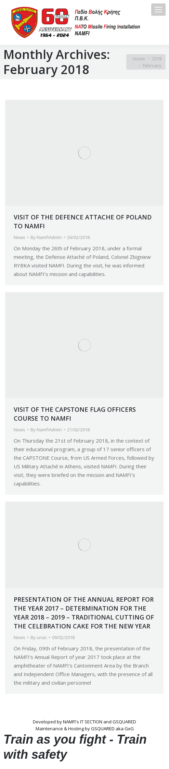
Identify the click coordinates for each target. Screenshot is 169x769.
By (46, 237)
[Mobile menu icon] (158, 9)
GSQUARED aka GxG (112, 728)
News (19, 237)
